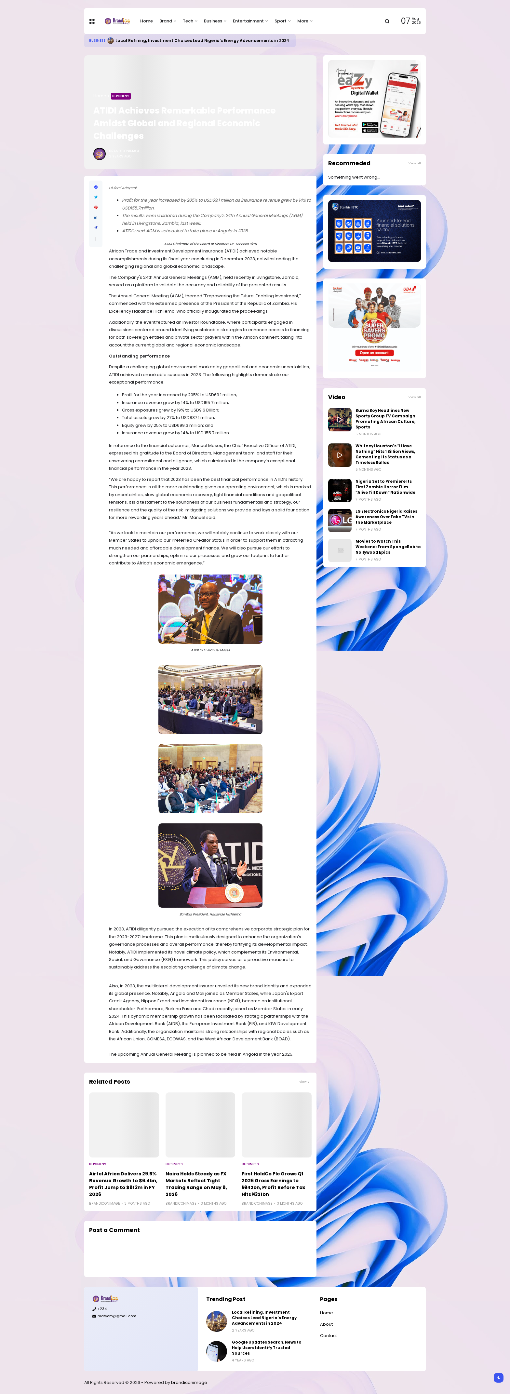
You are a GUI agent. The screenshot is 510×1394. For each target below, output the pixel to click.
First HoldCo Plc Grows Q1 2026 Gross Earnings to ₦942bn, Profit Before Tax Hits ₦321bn (273, 1184)
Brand (165, 21)
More (302, 21)
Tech (188, 21)
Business (213, 21)
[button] (96, 239)
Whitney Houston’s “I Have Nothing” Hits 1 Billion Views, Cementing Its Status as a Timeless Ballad (385, 454)
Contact (328, 1336)
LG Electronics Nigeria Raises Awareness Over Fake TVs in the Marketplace (386, 517)
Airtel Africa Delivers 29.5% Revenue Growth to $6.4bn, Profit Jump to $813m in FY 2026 (123, 1184)
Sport (281, 21)
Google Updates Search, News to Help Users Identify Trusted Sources (267, 1348)
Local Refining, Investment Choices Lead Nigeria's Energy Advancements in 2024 (202, 40)
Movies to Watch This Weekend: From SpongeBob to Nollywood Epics (388, 547)
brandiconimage (189, 1382)
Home (146, 21)
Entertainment (248, 21)
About (326, 1324)
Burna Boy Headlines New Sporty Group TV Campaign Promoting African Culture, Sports (385, 419)
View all (305, 1081)
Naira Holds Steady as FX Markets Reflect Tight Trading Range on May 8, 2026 (196, 1184)
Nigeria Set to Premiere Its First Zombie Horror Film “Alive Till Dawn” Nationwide (385, 487)
